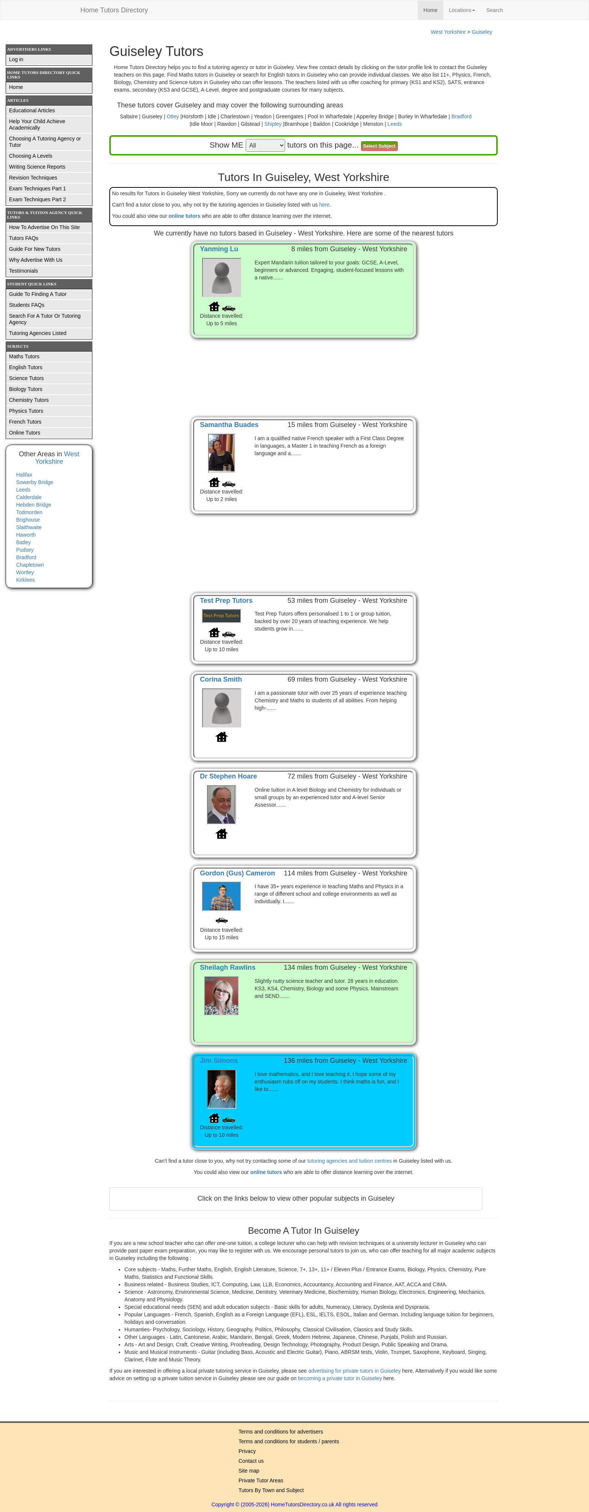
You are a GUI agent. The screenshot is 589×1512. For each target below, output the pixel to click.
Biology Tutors (25, 389)
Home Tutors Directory (114, 10)
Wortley (25, 572)
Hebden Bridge (33, 505)
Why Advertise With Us (35, 260)
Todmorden (29, 512)
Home (433, 9)
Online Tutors (24, 433)
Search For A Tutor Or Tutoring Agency (45, 319)
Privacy (247, 1451)
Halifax (24, 475)
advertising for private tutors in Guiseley (355, 1371)
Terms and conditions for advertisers (281, 1432)
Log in (16, 59)
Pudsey (25, 550)
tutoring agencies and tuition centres (349, 1161)
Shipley (273, 124)
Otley (173, 116)
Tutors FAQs (23, 238)
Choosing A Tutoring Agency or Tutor (45, 142)
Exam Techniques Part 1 (37, 189)
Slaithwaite (29, 527)
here (324, 205)
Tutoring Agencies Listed (37, 333)
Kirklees (25, 580)
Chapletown (30, 565)
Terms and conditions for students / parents (289, 1441)
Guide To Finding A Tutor (37, 294)
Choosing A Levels (30, 156)
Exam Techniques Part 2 (37, 199)
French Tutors (25, 422)
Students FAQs (26, 305)
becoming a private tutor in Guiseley (340, 1378)
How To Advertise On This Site (44, 227)
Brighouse (28, 520)
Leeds (395, 124)
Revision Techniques (33, 178)
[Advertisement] (303, 370)
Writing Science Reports (37, 167)
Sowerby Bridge (34, 482)
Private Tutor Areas (261, 1480)
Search (494, 10)
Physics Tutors (26, 411)
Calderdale (29, 497)
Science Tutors (26, 378)
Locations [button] (462, 10)
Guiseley (482, 32)
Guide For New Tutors (34, 249)
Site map (249, 1471)
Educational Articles (32, 110)
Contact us (251, 1461)
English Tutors (25, 367)
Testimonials (23, 271)
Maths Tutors (24, 356)
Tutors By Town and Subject (271, 1490)
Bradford (462, 116)
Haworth (26, 535)
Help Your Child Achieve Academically (37, 124)
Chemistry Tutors (29, 400)
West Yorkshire (448, 32)
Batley (23, 542)
